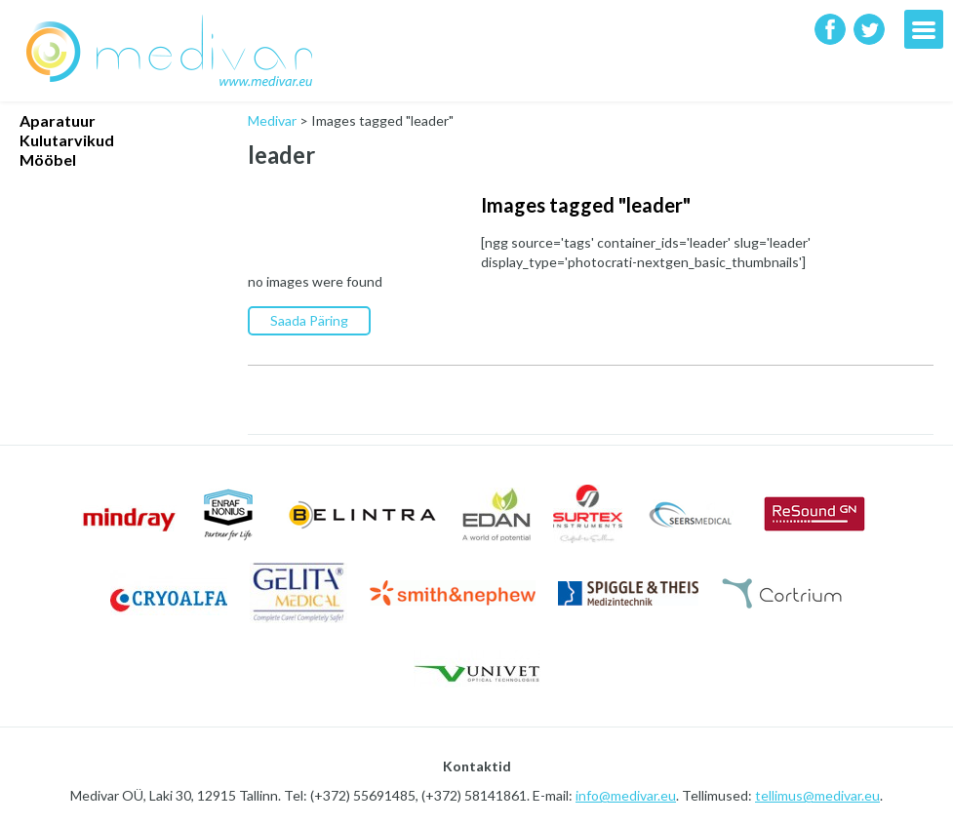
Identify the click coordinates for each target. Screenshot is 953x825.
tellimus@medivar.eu (817, 795)
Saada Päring (309, 320)
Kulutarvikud (67, 140)
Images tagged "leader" (586, 204)
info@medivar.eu (626, 795)
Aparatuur (58, 120)
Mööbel (48, 159)
